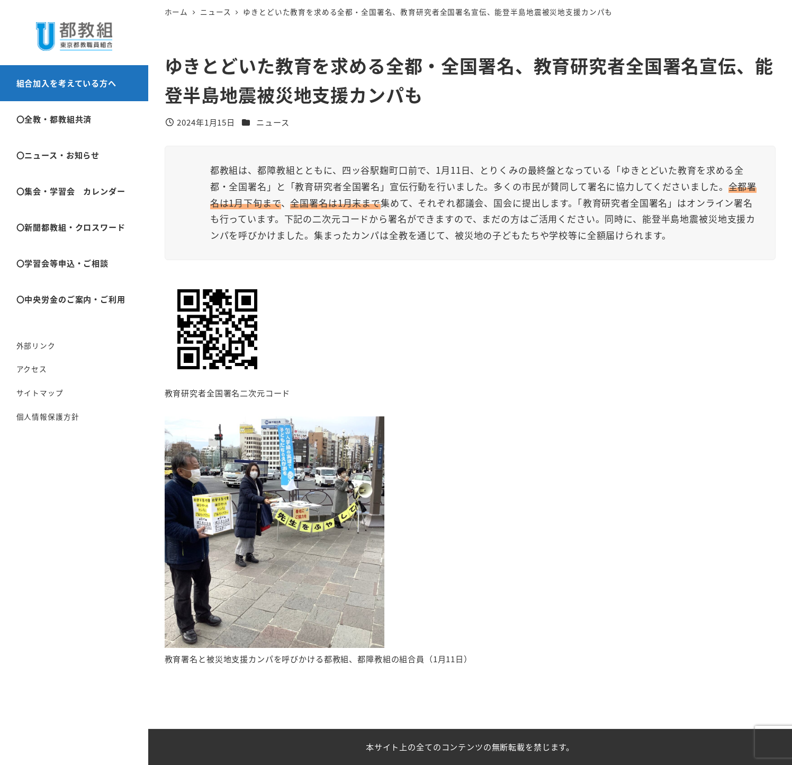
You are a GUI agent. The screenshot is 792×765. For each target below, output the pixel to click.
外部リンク (36, 345)
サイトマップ (40, 392)
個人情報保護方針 (47, 416)
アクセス (31, 368)
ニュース (272, 122)
